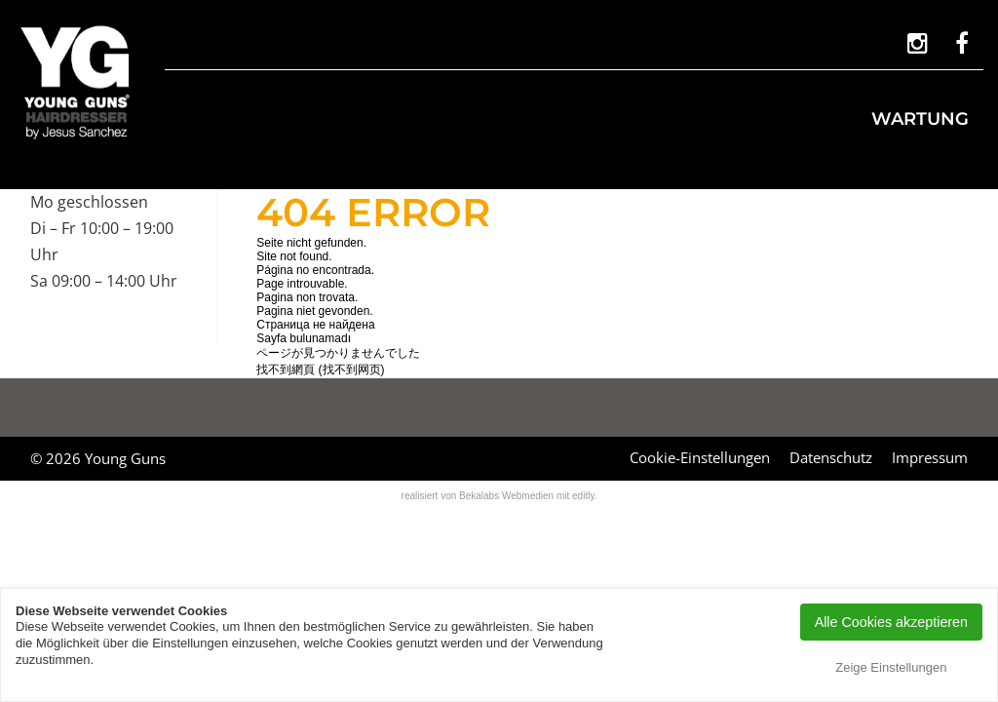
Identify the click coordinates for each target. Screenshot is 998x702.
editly (583, 495)
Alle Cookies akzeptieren (891, 622)
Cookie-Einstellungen (700, 457)
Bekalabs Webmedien (506, 495)
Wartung (920, 119)
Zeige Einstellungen (890, 667)
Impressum (930, 457)
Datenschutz (830, 457)
